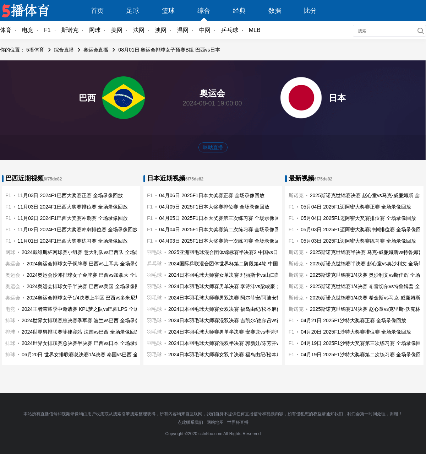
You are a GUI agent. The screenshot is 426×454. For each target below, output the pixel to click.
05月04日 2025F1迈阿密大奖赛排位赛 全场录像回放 (358, 218)
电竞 (27, 30)
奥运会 (12, 263)
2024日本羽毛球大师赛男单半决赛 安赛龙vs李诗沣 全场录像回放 (239, 332)
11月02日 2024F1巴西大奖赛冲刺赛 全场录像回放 (72, 218)
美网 (116, 30)
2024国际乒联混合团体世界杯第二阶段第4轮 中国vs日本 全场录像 (241, 263)
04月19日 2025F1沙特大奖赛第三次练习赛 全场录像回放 (363, 343)
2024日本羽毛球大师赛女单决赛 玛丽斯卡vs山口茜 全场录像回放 (239, 275)
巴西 (87, 98)
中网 (205, 30)
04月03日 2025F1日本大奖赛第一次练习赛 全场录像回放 (221, 241)
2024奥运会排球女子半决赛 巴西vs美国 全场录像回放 (86, 286)
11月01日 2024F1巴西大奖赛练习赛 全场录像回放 (72, 241)
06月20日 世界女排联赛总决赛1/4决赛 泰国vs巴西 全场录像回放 (92, 354)
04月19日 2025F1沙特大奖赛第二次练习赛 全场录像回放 (363, 354)
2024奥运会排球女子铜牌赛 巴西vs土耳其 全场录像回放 (88, 263)
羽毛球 (154, 252)
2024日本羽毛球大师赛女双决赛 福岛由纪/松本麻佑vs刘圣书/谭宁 (240, 309)
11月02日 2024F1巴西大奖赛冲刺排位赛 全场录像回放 (77, 229)
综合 (203, 10)
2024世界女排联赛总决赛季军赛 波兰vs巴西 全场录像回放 (86, 320)
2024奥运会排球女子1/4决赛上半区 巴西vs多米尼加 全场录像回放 (99, 298)
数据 (274, 10)
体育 (5, 30)
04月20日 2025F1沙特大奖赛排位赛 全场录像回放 (356, 332)
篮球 (168, 10)
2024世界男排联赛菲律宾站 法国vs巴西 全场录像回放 (81, 332)
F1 (47, 30)
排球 (10, 320)
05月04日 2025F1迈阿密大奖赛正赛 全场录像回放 (356, 207)
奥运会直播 (95, 50)
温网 (183, 30)
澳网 (160, 30)
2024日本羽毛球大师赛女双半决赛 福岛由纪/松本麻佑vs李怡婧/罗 (240, 354)
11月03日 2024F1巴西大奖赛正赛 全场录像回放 (69, 195)
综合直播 (64, 50)
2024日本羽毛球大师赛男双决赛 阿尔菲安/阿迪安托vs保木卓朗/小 (240, 298)
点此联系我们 (190, 422)
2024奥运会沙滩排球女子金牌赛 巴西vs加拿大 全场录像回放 (93, 275)
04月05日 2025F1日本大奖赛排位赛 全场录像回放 (214, 207)
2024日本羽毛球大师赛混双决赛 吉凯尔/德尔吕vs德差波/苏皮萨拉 (240, 320)
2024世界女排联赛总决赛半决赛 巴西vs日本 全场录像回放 (86, 343)
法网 (138, 30)
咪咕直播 (213, 147)
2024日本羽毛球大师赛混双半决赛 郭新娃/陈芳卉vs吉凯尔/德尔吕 (240, 343)
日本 (337, 98)
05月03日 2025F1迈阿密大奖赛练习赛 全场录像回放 (358, 241)
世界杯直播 (237, 422)
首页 (97, 10)
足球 (132, 10)
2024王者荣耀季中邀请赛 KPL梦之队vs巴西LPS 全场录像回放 (90, 309)
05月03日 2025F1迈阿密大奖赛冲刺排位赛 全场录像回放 (363, 229)
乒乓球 (229, 30)
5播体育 (35, 50)
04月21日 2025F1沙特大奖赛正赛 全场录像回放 (353, 320)
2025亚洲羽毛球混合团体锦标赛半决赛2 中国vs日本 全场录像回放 (241, 252)
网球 (94, 30)
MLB (255, 30)
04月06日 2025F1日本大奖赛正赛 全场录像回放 (211, 195)
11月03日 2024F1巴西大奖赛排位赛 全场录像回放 (72, 207)
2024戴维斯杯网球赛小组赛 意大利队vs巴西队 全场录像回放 (88, 252)
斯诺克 (69, 30)
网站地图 (215, 422)
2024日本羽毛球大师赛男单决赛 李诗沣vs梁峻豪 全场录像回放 (237, 286)
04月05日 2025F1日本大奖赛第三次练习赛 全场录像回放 (221, 218)
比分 (310, 10)
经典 (239, 10)
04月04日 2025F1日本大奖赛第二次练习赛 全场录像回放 (221, 229)
